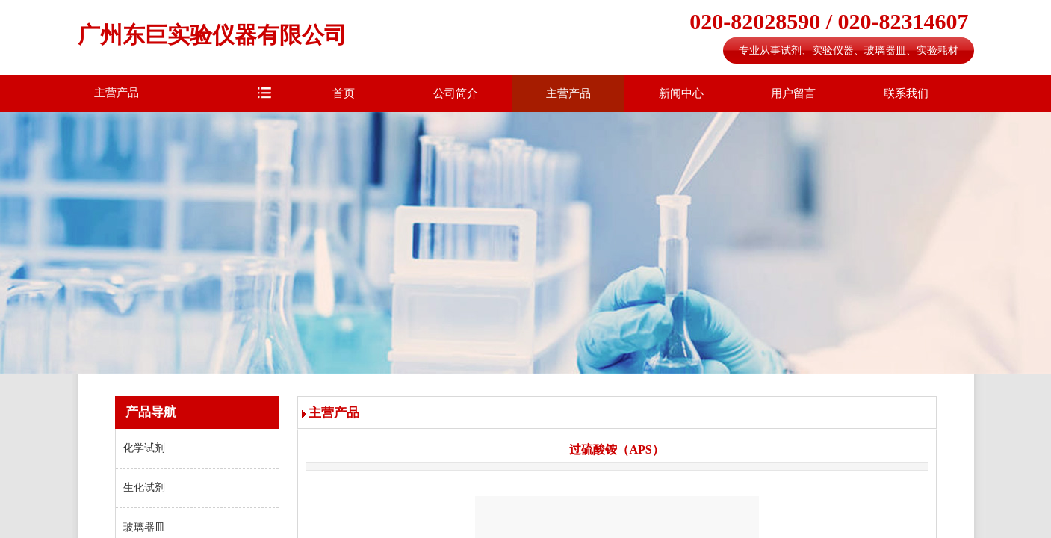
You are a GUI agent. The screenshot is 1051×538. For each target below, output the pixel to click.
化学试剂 (144, 448)
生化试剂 (144, 487)
